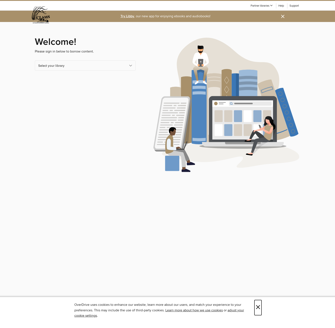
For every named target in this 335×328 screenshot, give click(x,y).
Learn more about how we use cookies (194, 310)
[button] (262, 5)
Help (281, 5)
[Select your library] (85, 65)
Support (294, 5)
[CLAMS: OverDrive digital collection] (41, 14)
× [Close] (258, 307)
